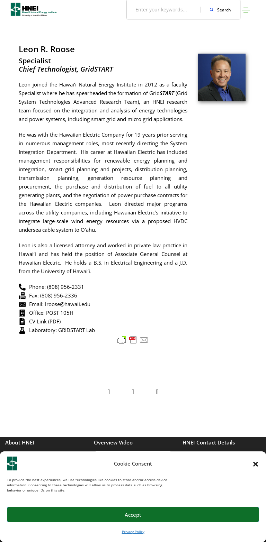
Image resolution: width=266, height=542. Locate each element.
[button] (255, 463)
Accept (133, 514)
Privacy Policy (133, 531)
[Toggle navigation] (246, 10)
